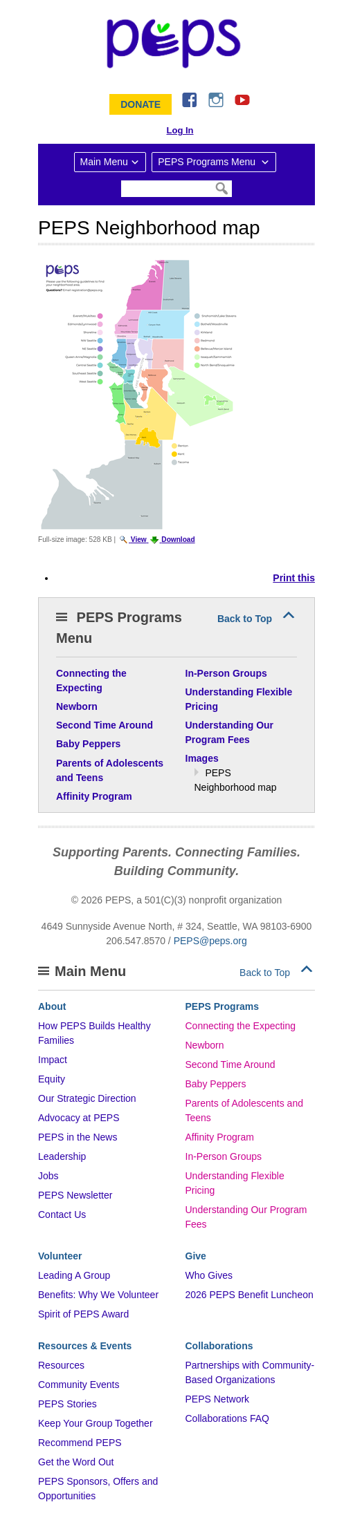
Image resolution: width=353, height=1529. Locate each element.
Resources (61, 1365)
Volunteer (60, 1255)
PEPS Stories (67, 1403)
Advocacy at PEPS (79, 1117)
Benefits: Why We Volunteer (98, 1294)
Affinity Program (219, 1137)
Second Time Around (230, 1064)
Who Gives (209, 1275)
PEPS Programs (222, 1006)
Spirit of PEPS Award (83, 1314)
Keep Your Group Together (95, 1423)
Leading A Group (74, 1275)
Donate (140, 104)
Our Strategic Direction (87, 1098)
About (52, 1006)
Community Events (78, 1384)
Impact (52, 1059)
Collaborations (219, 1345)
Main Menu (104, 161)
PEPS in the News (77, 1137)
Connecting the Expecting (240, 1025)
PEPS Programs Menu (208, 161)
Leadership (62, 1156)
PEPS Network (217, 1399)
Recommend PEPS (80, 1442)
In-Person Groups (223, 1156)
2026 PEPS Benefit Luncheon (249, 1294)
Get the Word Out (76, 1461)
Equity (51, 1079)
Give (195, 1255)
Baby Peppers (215, 1083)
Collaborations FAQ (227, 1418)
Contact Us (62, 1214)
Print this (294, 577)
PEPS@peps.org (210, 940)
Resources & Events (85, 1345)
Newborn (204, 1045)
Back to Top (244, 618)
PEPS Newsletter (75, 1195)
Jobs (48, 1175)
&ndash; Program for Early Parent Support (176, 43)
